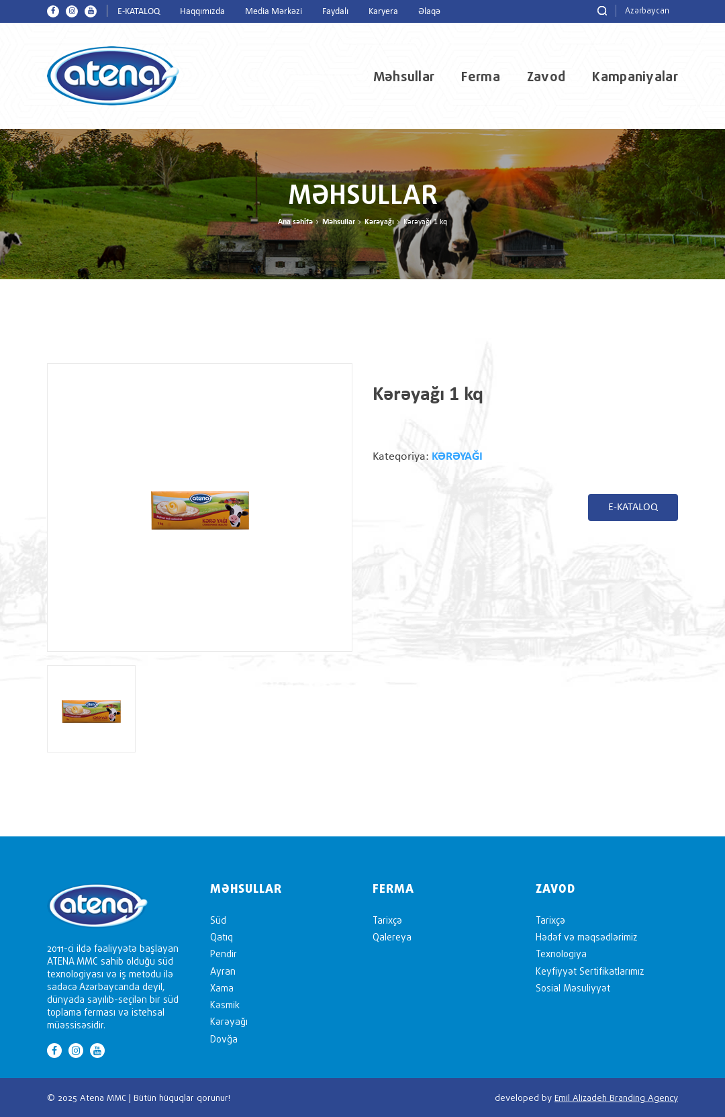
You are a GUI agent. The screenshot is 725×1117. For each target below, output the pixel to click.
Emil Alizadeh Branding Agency (616, 1097)
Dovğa (224, 1039)
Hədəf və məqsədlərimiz (586, 936)
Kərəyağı (379, 222)
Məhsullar (404, 76)
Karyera (383, 12)
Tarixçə (387, 920)
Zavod (546, 76)
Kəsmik (225, 1004)
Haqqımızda (202, 12)
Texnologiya (561, 953)
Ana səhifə (295, 222)
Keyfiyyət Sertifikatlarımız (590, 971)
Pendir (223, 953)
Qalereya (392, 936)
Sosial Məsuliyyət (573, 987)
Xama (222, 987)
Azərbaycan (647, 10)
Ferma (480, 76)
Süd (218, 920)
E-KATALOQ (138, 12)
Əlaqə (429, 12)
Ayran (223, 971)
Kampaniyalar (635, 76)
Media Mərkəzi (273, 12)
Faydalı (335, 12)
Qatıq (221, 936)
